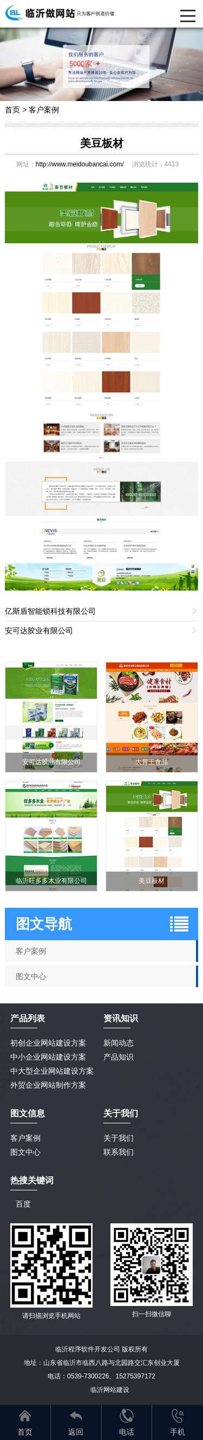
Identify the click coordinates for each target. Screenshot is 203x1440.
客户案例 (44, 109)
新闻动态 (118, 1043)
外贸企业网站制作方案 (48, 1085)
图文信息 (27, 1113)
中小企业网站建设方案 (48, 1057)
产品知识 (118, 1057)
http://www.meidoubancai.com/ (80, 164)
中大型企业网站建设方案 (52, 1071)
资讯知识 (120, 1018)
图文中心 (25, 1152)
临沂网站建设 (109, 1390)
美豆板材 (101, 143)
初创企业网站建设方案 (48, 1043)
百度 (23, 1204)
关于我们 (118, 1138)
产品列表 (27, 1018)
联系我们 (118, 1152)
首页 (12, 109)
